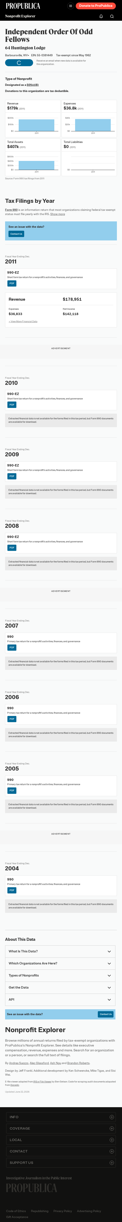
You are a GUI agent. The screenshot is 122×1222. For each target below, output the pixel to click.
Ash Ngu (55, 1063)
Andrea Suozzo (18, 1063)
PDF (12, 283)
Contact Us (16, 233)
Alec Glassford (39, 1063)
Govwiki (14, 1084)
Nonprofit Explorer (20, 16)
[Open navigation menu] (70, 6)
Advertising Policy (89, 1211)
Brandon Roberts (78, 1063)
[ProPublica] (23, 6)
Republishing (39, 1211)
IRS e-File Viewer (42, 1081)
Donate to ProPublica (95, 6)
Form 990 (11, 210)
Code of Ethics (16, 1211)
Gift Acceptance (17, 1217)
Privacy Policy (62, 1211)
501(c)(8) (33, 85)
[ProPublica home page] (31, 1188)
